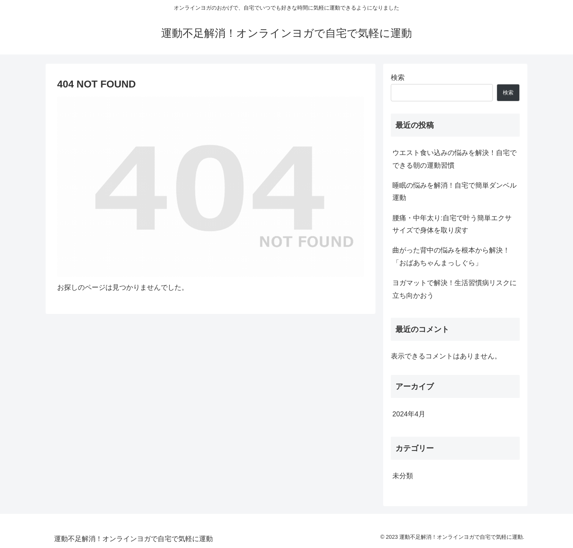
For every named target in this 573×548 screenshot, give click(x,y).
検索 (398, 77)
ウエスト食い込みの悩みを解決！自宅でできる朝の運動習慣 (454, 159)
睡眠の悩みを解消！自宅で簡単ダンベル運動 (454, 191)
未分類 (402, 476)
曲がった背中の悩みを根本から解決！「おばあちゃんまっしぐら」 (451, 256)
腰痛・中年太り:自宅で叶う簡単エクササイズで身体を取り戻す (452, 224)
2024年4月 (408, 414)
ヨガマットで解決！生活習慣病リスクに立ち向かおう (454, 289)
